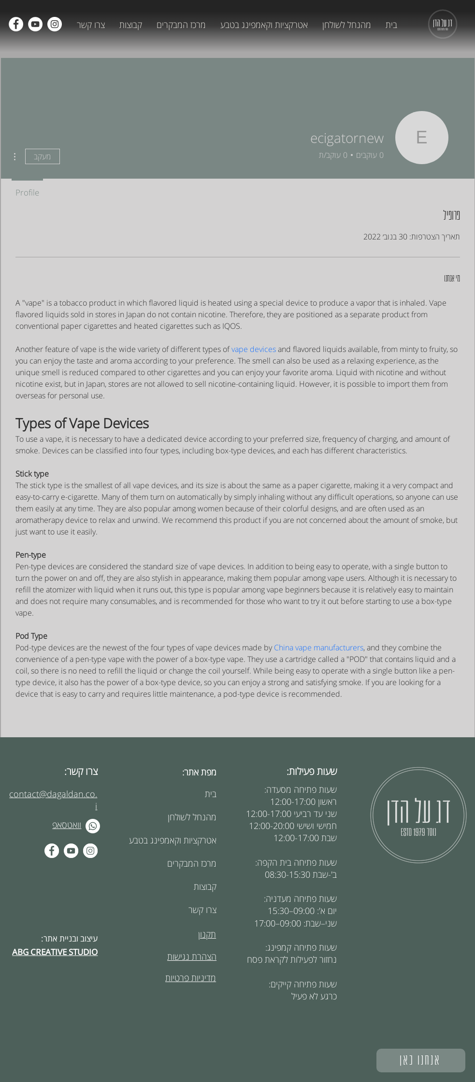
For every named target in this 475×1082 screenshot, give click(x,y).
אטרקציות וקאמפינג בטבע (180, 840)
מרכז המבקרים (191, 863)
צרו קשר (202, 909)
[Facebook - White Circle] (51, 850)
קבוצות (205, 886)
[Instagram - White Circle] (90, 850)
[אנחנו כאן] (420, 1060)
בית (210, 794)
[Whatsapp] (93, 826)
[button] (346, 24)
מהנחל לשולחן (192, 817)
